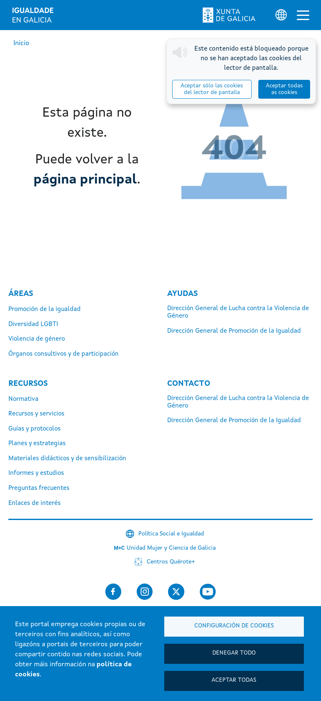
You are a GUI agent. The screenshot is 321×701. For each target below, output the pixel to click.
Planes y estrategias (37, 444)
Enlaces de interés (34, 503)
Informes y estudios (36, 473)
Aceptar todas (233, 680)
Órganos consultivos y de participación (63, 354)
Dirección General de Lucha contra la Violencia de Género (238, 312)
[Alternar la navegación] (303, 15)
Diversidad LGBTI (33, 324)
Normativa (23, 399)
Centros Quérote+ (171, 562)
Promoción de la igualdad (44, 309)
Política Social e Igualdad (171, 534)
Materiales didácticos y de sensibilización (67, 459)
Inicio (21, 43)
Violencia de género (36, 339)
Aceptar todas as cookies (284, 89)
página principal (85, 180)
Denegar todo (234, 653)
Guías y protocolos (34, 429)
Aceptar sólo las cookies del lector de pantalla (212, 89)
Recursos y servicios (36, 414)
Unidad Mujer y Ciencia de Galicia (171, 548)
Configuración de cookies (234, 626)
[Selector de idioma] (281, 14)
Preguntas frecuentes (38, 488)
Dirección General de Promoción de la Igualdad (234, 331)
